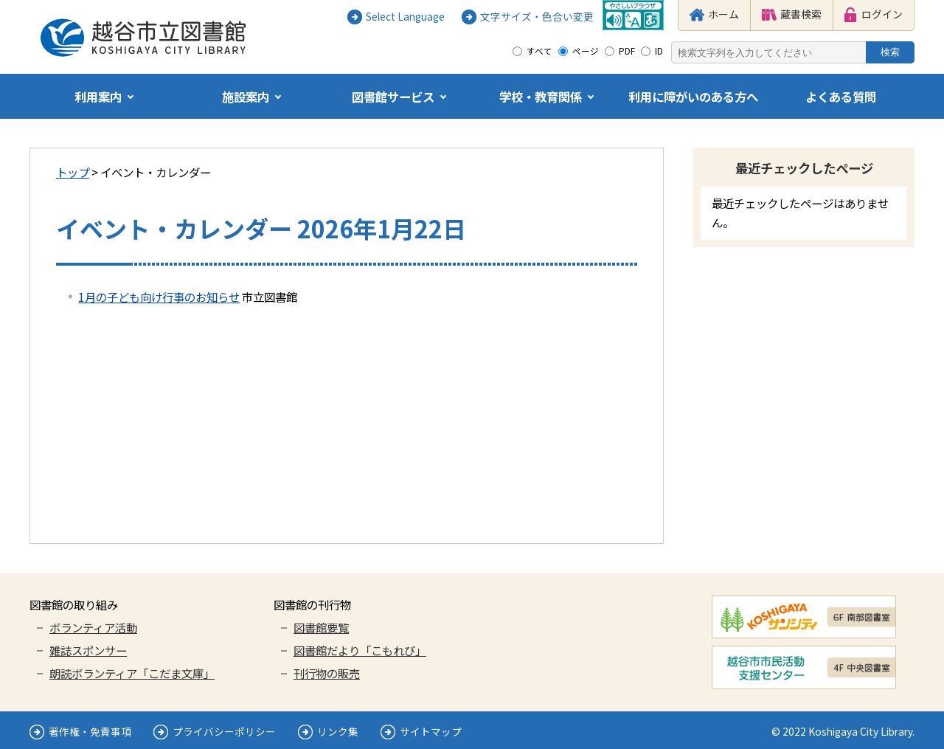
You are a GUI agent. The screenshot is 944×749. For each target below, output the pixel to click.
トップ (72, 172)
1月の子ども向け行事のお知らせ (159, 297)
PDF (627, 51)
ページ (585, 51)
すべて (539, 51)
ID (659, 51)
